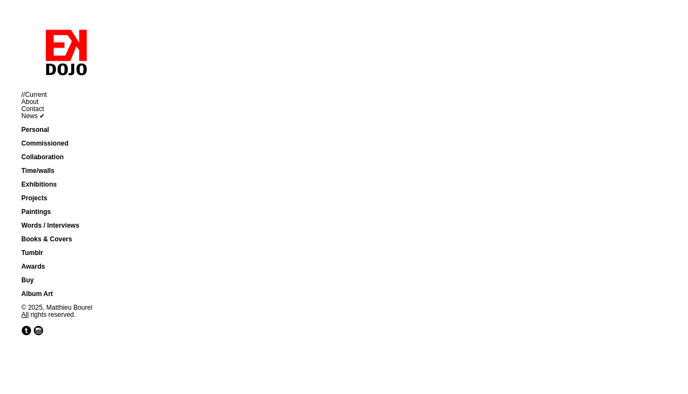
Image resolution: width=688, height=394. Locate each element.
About (29, 102)
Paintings (36, 212)
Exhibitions (39, 184)
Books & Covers (46, 239)
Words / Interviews (50, 225)
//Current (34, 95)
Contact (32, 109)
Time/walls (37, 171)
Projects (34, 198)
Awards (33, 266)
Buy (27, 280)
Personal (35, 130)
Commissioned (44, 143)
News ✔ (33, 116)
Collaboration (42, 157)
